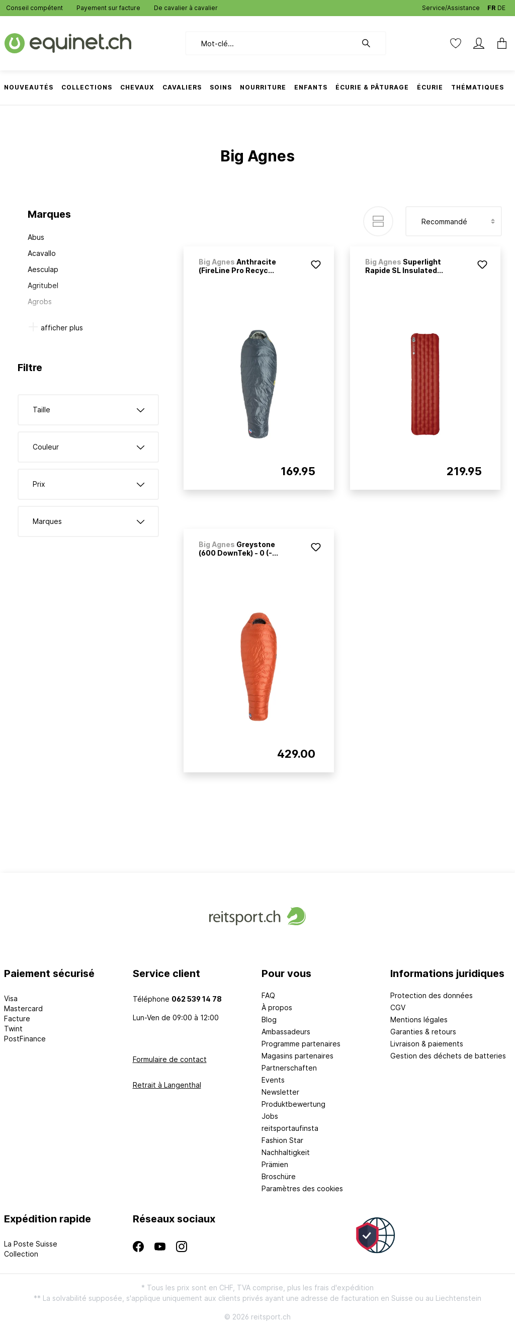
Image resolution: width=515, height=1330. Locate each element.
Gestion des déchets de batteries (448, 1055)
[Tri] (453, 221)
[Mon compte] (478, 43)
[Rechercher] (371, 43)
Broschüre (279, 1176)
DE (501, 6)
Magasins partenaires (297, 1055)
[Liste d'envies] (455, 43)
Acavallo (42, 253)
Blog (269, 1019)
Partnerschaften (289, 1067)
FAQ (268, 995)
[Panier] (498, 43)
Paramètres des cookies (302, 1188)
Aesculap (43, 269)
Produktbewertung (293, 1104)
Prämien (275, 1164)
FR (491, 6)
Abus (36, 237)
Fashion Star (282, 1140)
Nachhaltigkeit (286, 1152)
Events (273, 1080)
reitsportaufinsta (290, 1128)
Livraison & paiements (426, 1043)
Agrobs (40, 301)
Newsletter (280, 1092)
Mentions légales (419, 1019)
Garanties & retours (423, 1031)
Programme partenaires (301, 1043)
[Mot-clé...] (271, 43)
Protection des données (431, 995)
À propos (277, 1007)
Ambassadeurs (286, 1031)
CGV (397, 1007)
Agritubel (43, 285)
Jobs (270, 1116)
